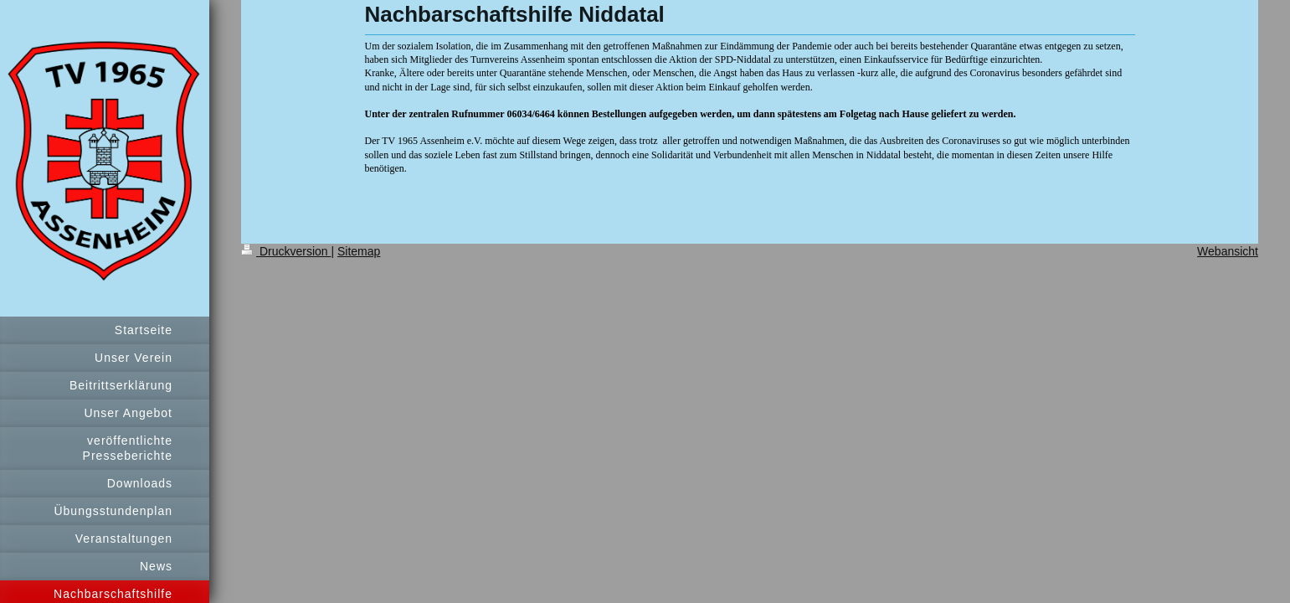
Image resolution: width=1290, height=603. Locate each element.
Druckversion (286, 251)
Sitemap (358, 251)
